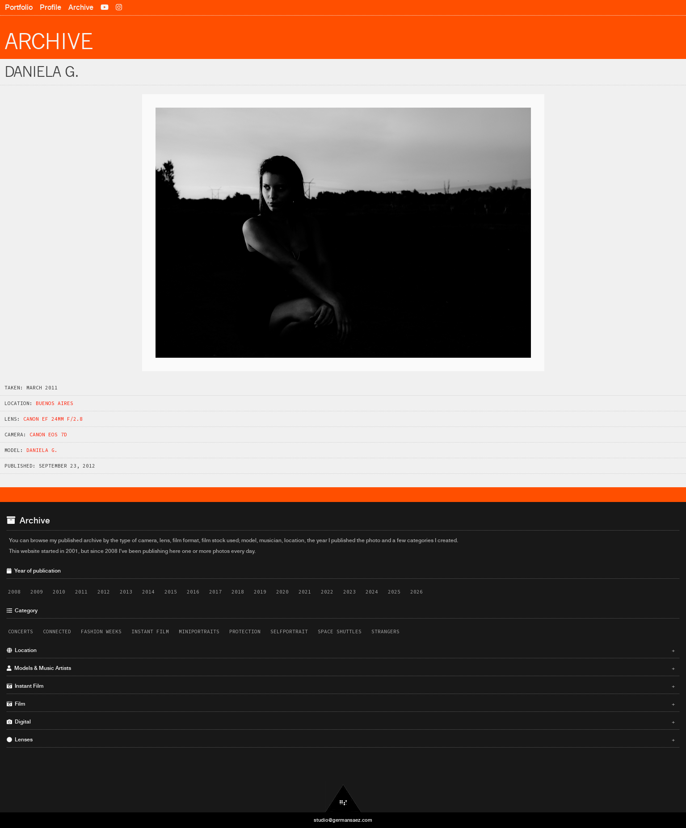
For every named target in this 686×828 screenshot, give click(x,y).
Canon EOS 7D (48, 434)
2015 (170, 592)
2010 (59, 592)
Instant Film (150, 631)
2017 (215, 592)
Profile (50, 7)
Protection (245, 631)
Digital (341, 722)
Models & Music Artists (341, 668)
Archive (80, 7)
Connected (57, 631)
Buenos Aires (54, 403)
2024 (372, 592)
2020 (282, 592)
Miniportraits (199, 631)
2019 (260, 592)
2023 (349, 592)
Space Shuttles (340, 631)
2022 (327, 592)
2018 (237, 592)
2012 (103, 592)
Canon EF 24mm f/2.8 (53, 419)
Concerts (20, 631)
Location (341, 650)
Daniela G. (42, 450)
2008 (14, 592)
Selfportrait (289, 631)
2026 (416, 592)
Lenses (341, 739)
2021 (305, 592)
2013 (126, 592)
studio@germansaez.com (343, 820)
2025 (394, 592)
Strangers (385, 631)
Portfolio (19, 7)
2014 (148, 592)
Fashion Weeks (101, 631)
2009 (36, 592)
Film (341, 704)
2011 (81, 592)
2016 (193, 592)
